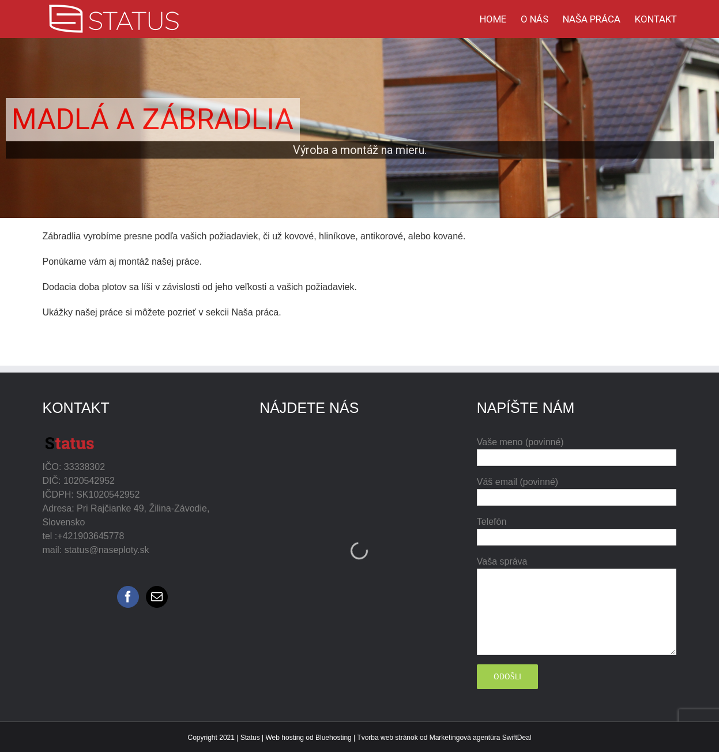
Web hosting (285, 738)
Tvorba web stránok (387, 738)
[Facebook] (128, 597)
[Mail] (157, 597)
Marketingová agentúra (465, 738)
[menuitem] (500, 19)
